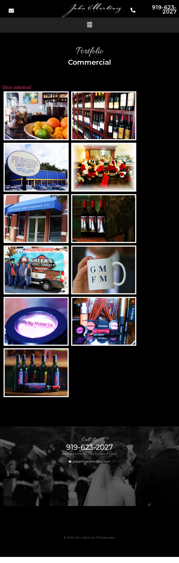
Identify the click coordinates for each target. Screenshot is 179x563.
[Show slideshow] (16, 87)
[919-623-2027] (133, 11)
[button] (89, 25)
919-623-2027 (164, 9)
